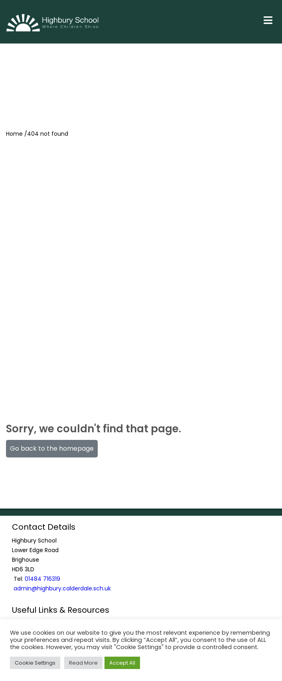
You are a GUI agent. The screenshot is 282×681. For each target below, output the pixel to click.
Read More (83, 663)
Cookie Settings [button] (35, 663)
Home (14, 134)
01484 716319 (42, 579)
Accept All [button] (122, 663)
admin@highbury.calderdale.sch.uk (62, 588)
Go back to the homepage (52, 448)
